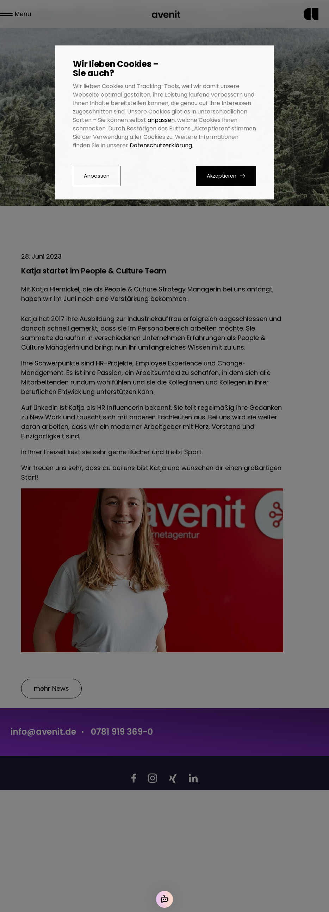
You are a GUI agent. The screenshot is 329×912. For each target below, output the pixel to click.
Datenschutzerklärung (161, 145)
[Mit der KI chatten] (164, 899)
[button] (226, 176)
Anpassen (97, 175)
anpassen (161, 120)
